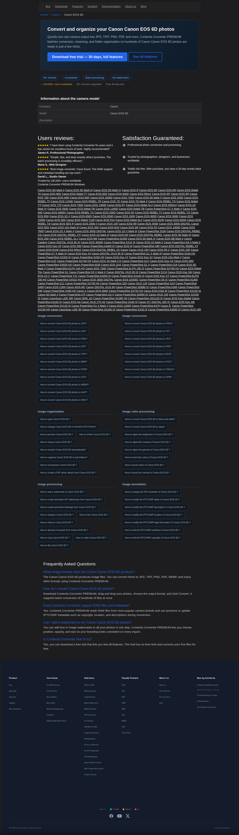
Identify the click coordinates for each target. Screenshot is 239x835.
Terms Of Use (164, 691)
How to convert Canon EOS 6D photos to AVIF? (63, 392)
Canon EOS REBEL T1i (80, 212)
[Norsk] (136, 794)
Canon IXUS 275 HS (93, 302)
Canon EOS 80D (79, 197)
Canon (56, 14)
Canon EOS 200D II (85, 223)
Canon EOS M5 (129, 227)
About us (130, 6)
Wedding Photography (54, 709)
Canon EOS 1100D (62, 201)
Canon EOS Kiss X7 (116, 257)
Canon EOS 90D (51, 193)
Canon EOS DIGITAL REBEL (146, 234)
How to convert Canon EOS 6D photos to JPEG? (149, 323)
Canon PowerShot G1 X (136, 264)
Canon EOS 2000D (101, 197)
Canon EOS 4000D (54, 212)
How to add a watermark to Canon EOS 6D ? (62, 492)
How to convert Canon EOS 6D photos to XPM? (148, 377)
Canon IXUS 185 (191, 309)
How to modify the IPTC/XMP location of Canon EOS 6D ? (153, 515)
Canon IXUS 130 (137, 283)
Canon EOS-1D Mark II (149, 242)
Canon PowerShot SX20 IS (131, 309)
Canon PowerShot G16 (163, 264)
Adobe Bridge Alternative (56, 721)
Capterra (126, 809)
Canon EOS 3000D (92, 242)
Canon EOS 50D (56, 220)
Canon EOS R (130, 190)
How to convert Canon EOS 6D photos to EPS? (148, 354)
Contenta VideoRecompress (207, 685)
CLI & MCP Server (53, 685)
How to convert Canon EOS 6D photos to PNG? (63, 339)
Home (44, 14)
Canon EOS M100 (153, 220)
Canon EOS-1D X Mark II (59, 231)
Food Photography (91, 757)
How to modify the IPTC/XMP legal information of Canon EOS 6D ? (158, 522)
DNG (123, 709)
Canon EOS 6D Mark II (51, 190)
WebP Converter (90, 709)
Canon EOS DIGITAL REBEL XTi (62, 234)
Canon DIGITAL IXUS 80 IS (64, 242)
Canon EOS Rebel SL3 (139, 205)
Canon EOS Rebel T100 (80, 220)
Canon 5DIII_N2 (83, 298)
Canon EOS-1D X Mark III (122, 231)
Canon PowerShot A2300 (112, 238)
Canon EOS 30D (89, 227)
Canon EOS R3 (148, 227)
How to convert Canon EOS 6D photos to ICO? (63, 377)
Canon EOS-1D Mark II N (106, 261)
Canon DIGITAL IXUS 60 (100, 287)
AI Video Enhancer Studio (207, 695)
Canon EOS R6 (167, 190)
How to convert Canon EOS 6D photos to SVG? (148, 361)
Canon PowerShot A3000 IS (164, 309)
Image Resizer (90, 697)
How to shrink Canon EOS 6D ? (94, 434)
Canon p (81, 290)
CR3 (123, 715)
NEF (123, 697)
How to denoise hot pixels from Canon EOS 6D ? (64, 530)
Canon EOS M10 (110, 227)
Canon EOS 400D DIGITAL (174, 223)
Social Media (51, 697)
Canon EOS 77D (51, 205)
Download (61, 6)
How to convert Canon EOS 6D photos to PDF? (148, 346)
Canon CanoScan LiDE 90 (66, 309)
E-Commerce (51, 691)
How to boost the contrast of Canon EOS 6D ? (147, 472)
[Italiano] (116, 794)
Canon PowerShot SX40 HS (178, 253)
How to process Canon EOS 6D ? (56, 434)
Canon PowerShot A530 (86, 264)
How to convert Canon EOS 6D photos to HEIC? (64, 400)
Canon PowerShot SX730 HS (82, 283)
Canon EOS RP (161, 193)
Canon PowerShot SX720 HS (126, 290)
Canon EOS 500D (167, 216)
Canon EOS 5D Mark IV (107, 190)
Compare (50, 715)
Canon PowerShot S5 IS (153, 279)
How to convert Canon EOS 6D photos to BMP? (63, 361)
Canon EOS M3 (119, 234)
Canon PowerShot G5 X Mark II (87, 272)
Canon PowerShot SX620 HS (55, 264)
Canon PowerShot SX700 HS (162, 268)
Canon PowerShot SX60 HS (59, 290)
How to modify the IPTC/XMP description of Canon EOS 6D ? (155, 507)
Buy (48, 6)
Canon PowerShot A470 (146, 305)
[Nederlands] (102, 794)
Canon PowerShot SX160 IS (98, 309)
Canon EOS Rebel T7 (74, 193)
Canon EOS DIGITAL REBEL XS (101, 249)
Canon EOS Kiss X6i (180, 272)
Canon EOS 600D (118, 193)
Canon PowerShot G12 (135, 261)
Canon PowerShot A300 (163, 287)
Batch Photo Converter (93, 763)
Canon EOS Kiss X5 (49, 246)
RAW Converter (90, 691)
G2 (136, 809)
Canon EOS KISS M (155, 290)
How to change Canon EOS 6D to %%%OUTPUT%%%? (68, 427)
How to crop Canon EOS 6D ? (55, 537)
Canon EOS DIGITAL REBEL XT (179, 246)
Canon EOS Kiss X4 (79, 253)
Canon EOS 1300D (95, 205)
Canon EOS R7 (116, 205)
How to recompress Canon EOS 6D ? (58, 465)
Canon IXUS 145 (108, 223)
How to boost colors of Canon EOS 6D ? (144, 465)
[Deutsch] (89, 794)
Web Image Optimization (94, 769)
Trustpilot (114, 809)
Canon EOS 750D (72, 205)
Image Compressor (91, 733)
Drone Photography (91, 751)
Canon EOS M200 (175, 220)
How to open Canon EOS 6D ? (55, 419)
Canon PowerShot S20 (113, 283)
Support (92, 6)
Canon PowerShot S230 (152, 231)
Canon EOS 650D (81, 216)
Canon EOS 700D (123, 197)
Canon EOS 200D (104, 212)
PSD (123, 727)
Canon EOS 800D (146, 216)
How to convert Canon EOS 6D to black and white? (150, 419)
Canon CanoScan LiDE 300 (57, 298)
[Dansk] (129, 794)
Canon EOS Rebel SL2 (128, 220)
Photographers (90, 739)
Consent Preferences (222, 828)
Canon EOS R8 (128, 223)
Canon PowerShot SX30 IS (122, 302)
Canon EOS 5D (125, 212)
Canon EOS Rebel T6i (82, 208)
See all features (145, 57)
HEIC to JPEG (89, 685)
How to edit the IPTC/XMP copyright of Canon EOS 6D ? (153, 537)
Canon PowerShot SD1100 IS (145, 298)
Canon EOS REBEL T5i (87, 201)
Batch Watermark (91, 703)
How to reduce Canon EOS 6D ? (56, 442)
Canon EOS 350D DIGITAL (90, 231)
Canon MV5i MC (76, 287)
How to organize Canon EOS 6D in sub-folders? (63, 457)
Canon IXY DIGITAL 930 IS (154, 302)
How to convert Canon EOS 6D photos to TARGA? (150, 369)
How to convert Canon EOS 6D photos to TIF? (147, 331)
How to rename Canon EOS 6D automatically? (63, 449)
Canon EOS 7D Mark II (134, 201)
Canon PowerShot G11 (51, 283)
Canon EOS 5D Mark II (148, 197)
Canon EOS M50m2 (165, 205)
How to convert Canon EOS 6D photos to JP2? (148, 339)
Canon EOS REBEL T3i (162, 201)
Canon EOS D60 (71, 246)
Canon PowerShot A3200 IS (94, 275)
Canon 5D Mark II (48, 294)
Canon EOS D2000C (126, 279)
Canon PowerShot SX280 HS (110, 298)
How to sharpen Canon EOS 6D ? (56, 515)
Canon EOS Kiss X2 (141, 257)
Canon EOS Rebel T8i (132, 208)
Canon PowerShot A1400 (183, 279)
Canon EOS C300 (55, 287)
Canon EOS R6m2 (140, 193)
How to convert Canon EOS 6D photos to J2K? (63, 331)
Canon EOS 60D (97, 193)
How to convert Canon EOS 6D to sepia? (145, 427)
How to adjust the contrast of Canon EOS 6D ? (148, 442)
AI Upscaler (89, 721)
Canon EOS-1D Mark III (95, 234)
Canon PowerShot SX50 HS (88, 257)
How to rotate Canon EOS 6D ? (91, 537)
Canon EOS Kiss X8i (182, 302)
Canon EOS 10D (180, 249)
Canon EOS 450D (147, 223)
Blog (143, 6)
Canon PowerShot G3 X (100, 294)
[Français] (96, 794)
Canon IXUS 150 (138, 249)
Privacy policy (164, 697)
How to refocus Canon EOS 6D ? (56, 522)
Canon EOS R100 (48, 249)
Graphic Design (90, 775)
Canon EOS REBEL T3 (148, 212)
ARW (123, 703)
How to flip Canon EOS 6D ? (54, 545)
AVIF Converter (90, 715)
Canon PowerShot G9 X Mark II (182, 242)
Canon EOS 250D (172, 197)
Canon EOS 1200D (107, 208)
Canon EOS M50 (59, 197)
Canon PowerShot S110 (153, 272)
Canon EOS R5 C (159, 249)
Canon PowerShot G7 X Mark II (163, 208)
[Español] (109, 794)
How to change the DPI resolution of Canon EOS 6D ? (151, 492)
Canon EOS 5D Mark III (79, 190)
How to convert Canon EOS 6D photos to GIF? (63, 346)
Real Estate (50, 703)
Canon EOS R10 (105, 220)
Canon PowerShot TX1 (64, 275)
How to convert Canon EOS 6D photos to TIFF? (63, 354)
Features (77, 6)
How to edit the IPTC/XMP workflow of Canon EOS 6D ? (152, 530)
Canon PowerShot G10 (161, 283)
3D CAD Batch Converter (206, 707)
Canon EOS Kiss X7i (157, 275)
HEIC (124, 685)
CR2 (123, 691)
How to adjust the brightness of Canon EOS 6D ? (149, 434)
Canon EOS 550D (57, 208)
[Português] (123, 794)
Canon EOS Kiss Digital (177, 298)
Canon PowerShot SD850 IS (131, 294)
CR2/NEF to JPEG (90, 727)
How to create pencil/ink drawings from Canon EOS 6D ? (68, 507)
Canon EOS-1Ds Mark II (167, 257)
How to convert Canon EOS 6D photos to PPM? (63, 369)
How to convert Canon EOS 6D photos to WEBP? (64, 384)
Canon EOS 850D (102, 216)
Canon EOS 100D (124, 216)
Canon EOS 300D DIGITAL (98, 279)
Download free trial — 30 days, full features (87, 57)
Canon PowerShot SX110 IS (54, 305)
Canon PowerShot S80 (146, 246)
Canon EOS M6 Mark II (169, 238)
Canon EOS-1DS (111, 264)
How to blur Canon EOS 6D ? (93, 515)
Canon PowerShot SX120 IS (184, 290)
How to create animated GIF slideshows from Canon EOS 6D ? (71, 499)
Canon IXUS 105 (158, 294)
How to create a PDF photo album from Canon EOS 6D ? (68, 472)
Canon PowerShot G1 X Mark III (143, 253)
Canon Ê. (166, 305)
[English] (82, 794)
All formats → (127, 733)
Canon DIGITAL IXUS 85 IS (122, 272)
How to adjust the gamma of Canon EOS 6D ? (147, 449)
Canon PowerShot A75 (72, 294)
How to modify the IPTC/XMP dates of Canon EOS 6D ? (152, 499)
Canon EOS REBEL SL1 (63, 238)
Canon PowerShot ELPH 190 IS (125, 268)
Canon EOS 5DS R (62, 223)
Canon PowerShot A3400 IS (98, 246)
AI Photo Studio (203, 701)
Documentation (111, 6)
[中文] (156, 794)
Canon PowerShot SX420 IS (128, 275)
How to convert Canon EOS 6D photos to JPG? (63, 323)
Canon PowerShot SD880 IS (132, 287)
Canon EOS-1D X (59, 216)
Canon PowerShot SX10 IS (119, 242)
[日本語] (150, 794)
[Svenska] (143, 794)
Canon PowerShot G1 (55, 272)
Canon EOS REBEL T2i (176, 212)
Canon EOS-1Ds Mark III (64, 227)
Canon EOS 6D (148, 190)
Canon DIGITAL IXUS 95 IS (108, 253)
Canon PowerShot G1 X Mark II (90, 305)
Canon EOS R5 (180, 193)
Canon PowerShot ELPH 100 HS (65, 268)
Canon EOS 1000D (169, 227)
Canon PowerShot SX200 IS (54, 257)
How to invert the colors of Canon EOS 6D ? (146, 457)
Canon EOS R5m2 (70, 249)
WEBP (124, 721)
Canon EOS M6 (88, 238)
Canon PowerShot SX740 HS (74, 261)
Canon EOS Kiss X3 (161, 261)
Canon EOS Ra (72, 302)
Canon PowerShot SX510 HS (64, 279)
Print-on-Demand (91, 745)
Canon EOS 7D (111, 201)
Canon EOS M (123, 246)
